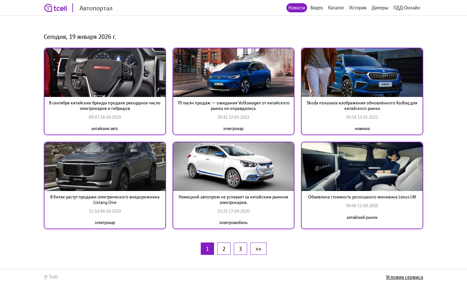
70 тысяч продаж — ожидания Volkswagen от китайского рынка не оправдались (233, 105)
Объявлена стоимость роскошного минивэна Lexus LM (362, 196)
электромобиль (233, 222)
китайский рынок (362, 217)
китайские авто (104, 128)
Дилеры (380, 8)
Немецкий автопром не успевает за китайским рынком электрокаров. (233, 199)
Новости (296, 8)
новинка (362, 128)
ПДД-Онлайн (406, 8)
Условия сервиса (404, 277)
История (357, 8)
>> (258, 248)
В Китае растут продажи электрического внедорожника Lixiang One (105, 199)
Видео (316, 8)
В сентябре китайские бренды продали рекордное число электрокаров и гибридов (105, 105)
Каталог (336, 8)
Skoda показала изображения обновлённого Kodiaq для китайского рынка (362, 105)
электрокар (233, 128)
